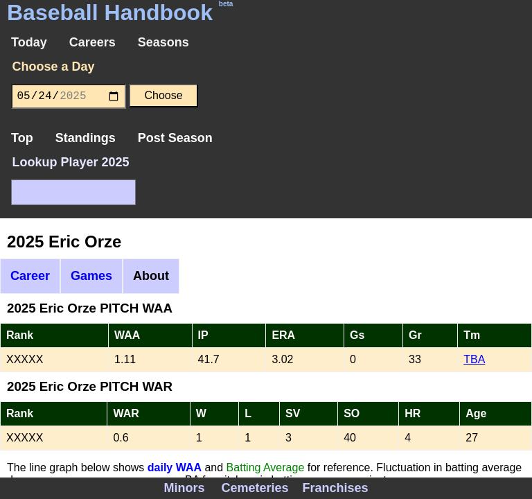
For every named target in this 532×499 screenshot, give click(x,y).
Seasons (163, 42)
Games (91, 276)
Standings (85, 138)
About (151, 276)
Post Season (175, 138)
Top (22, 138)
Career (30, 276)
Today (29, 42)
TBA (474, 359)
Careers (92, 42)
